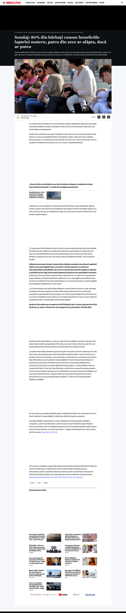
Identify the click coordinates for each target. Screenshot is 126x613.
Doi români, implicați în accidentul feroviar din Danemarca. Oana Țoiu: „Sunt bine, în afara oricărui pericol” (37, 537)
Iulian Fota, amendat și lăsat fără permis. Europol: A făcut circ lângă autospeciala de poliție (73, 537)
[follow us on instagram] (76, 595)
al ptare (32, 483)
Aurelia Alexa (25, 117)
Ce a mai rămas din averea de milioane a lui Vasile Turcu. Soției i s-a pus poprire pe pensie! (37, 560)
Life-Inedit (79, 2)
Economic (41, 2)
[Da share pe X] (103, 117)
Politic (50, 2)
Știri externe (60, 2)
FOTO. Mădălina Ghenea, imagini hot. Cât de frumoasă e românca (72, 560)
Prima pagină (18, 32)
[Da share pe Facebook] (98, 117)
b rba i (39, 483)
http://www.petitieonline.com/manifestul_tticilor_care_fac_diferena (56, 477)
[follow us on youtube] (63, 595)
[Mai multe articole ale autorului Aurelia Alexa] (18, 117)
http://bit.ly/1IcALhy (49, 432)
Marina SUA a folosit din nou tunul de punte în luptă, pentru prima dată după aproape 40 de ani (37, 573)
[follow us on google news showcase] (49, 595)
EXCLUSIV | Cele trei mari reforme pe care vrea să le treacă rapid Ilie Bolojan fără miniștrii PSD (37, 548)
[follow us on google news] (36, 595)
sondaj (46, 483)
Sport (101, 2)
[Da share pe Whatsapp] (108, 117)
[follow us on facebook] (90, 595)
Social (70, 2)
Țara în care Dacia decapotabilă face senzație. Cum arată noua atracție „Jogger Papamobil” (37, 585)
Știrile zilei (30, 2)
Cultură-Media (91, 2)
